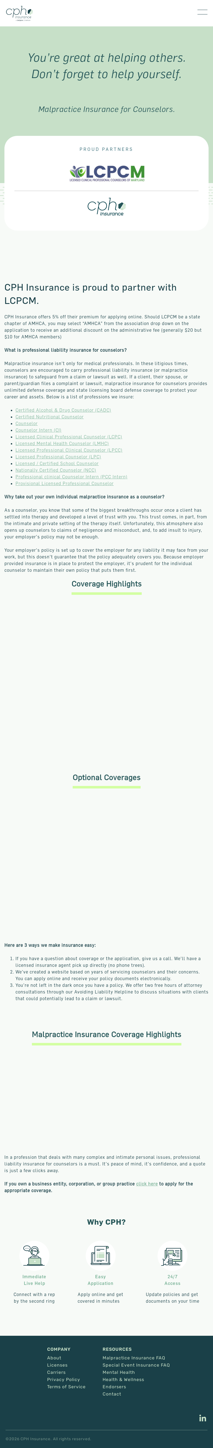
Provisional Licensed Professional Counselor (65, 483)
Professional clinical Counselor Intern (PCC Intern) (72, 477)
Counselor (27, 423)
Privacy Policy (63, 1379)
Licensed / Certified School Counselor (57, 463)
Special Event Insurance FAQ (136, 1365)
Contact (112, 1394)
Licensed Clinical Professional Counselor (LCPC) (69, 437)
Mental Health (119, 1372)
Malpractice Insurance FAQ (134, 1358)
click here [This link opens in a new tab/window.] (147, 1184)
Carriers (56, 1372)
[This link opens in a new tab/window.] (202, 1419)
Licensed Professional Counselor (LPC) (58, 457)
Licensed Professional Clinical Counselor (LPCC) (69, 450)
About (54, 1358)
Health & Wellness (123, 1379)
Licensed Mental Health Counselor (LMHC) (62, 443)
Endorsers (114, 1387)
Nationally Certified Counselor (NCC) (56, 470)
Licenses (57, 1365)
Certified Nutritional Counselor (50, 417)
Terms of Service (66, 1387)
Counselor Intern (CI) (39, 430)
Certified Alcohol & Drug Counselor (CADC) (63, 410)
